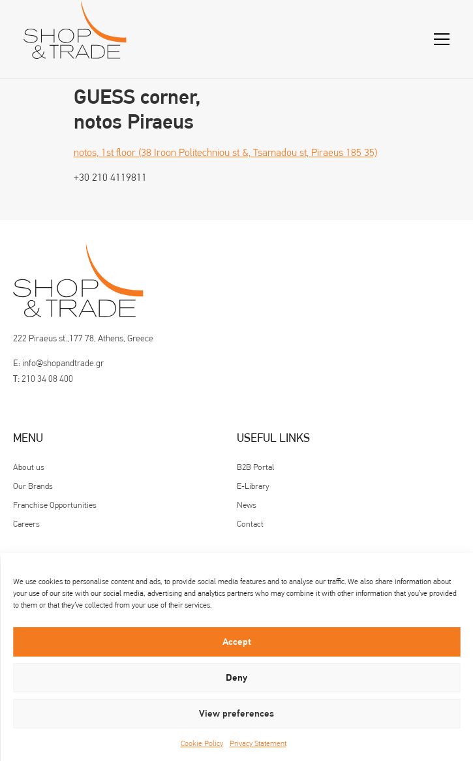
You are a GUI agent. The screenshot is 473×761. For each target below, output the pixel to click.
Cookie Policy (202, 743)
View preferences (236, 714)
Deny (236, 678)
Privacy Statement (258, 743)
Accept (236, 642)
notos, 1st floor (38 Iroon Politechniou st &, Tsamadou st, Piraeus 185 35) (225, 152)
